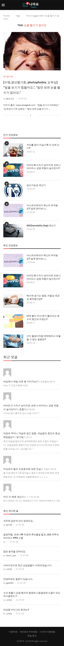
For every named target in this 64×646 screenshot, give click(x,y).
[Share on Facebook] (30, 115)
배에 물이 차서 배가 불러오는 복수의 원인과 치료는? (43, 317)
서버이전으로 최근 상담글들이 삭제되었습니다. (27, 565)
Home (6, 15)
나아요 (9, 569)
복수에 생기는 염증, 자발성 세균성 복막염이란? (43, 297)
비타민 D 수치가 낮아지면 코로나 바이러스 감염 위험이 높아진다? (44, 167)
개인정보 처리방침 (28, 631)
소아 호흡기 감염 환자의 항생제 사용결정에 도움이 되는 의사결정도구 (31, 595)
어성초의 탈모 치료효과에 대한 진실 (22, 468)
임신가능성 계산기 (36, 185)
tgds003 (9, 583)
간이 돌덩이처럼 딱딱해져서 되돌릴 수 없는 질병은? (44, 338)
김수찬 (9, 524)
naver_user (11, 555)
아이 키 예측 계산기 (13, 496)
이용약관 (13, 631)
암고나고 (10, 98)
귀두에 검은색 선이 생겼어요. (18, 521)
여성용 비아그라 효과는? (16, 609)
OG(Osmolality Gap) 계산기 (41, 225)
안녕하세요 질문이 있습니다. (18, 579)
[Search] (60, 5)
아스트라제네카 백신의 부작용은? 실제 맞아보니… (42, 207)
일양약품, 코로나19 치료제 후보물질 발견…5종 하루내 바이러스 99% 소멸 (31, 536)
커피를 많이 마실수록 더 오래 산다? (43, 147)
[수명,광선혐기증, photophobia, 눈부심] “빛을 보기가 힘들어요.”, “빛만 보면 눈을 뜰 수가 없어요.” (31, 87)
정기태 (19, 437)
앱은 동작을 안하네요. (14, 551)
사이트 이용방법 (47, 631)
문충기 (22, 409)
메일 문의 (32, 635)
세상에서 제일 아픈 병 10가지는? (20, 381)
